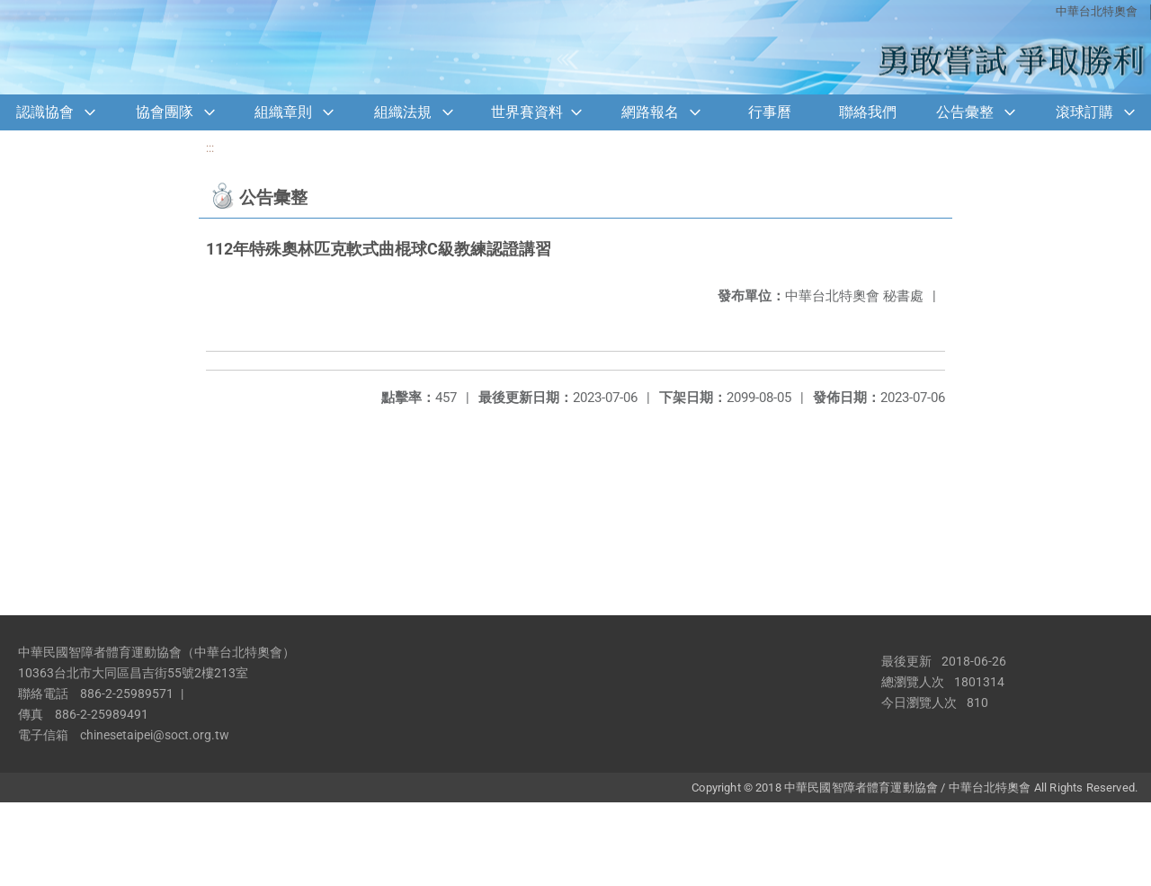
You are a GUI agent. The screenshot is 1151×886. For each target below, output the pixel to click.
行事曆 (769, 112)
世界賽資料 (527, 112)
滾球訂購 (1084, 112)
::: (210, 148)
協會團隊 (164, 112)
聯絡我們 (868, 112)
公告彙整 (965, 112)
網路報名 (650, 112)
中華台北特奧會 (1097, 11)
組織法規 (403, 112)
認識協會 (45, 112)
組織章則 (283, 112)
